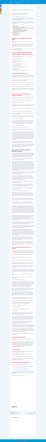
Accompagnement (22, 1)
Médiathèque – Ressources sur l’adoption (15, 2)
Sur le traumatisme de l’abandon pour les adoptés (18, 31)
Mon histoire (16, 1)
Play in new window (16, 13)
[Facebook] (12, 406)
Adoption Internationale (25, 364)
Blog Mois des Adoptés (36, 1)
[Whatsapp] (15, 406)
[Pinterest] (13, 406)
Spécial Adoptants (29, 1)
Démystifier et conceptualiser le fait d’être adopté (18, 27)
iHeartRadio (23, 14)
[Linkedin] (0, 6)
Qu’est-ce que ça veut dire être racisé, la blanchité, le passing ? (20, 30)
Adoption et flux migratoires (16, 32)
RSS (26, 14)
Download (21, 13)
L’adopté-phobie (15, 33)
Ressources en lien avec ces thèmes (17, 34)
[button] (22, 1)
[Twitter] (0, 7)
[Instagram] (0, 9)
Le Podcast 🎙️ (11, 1)
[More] (16, 406)
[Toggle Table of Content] (32, 26)
